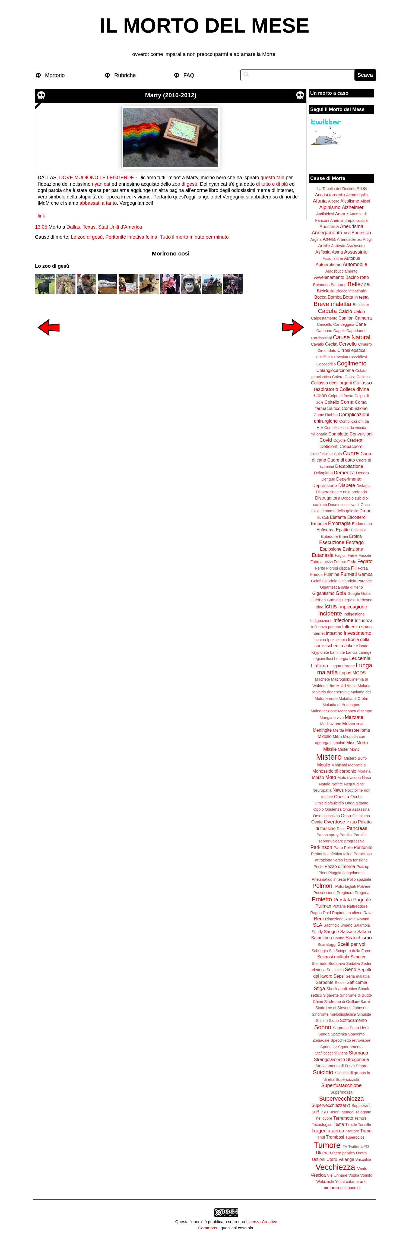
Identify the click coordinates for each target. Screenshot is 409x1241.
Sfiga (319, 988)
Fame (352, 555)
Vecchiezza (335, 1167)
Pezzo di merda (340, 866)
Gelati (316, 581)
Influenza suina (357, 626)
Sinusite (364, 1014)
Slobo (334, 1020)
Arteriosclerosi (349, 239)
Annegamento (327, 232)
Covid (325, 440)
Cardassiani (321, 338)
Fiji (354, 568)
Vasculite (363, 1159)
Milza (337, 736)
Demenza (344, 472)
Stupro (361, 1066)
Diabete (346, 485)
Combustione (354, 408)
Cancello (324, 324)
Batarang (338, 285)
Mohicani (339, 765)
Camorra (363, 317)
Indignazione (321, 620)
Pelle (348, 847)
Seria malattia (358, 976)
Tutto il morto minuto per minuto (194, 237)
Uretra (361, 1153)
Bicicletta (325, 290)
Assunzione (333, 258)
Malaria (364, 686)
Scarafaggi (327, 944)
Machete (322, 679)
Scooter (358, 956)
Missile (330, 749)
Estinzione (353, 549)
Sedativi (353, 963)
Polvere (363, 886)
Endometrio (362, 524)
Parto (338, 847)
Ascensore (355, 246)
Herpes (348, 600)
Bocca (320, 297)
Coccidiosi (358, 357)
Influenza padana (326, 627)
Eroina (355, 536)
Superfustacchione (341, 1085)
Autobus (352, 258)
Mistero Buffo (355, 758)
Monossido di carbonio (334, 771)
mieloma (330, 1187)
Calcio (345, 311)
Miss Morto (357, 742)
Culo (338, 454)
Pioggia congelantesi (346, 873)
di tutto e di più (272, 184)
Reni (319, 918)
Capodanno (356, 331)
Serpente (325, 982)
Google (353, 593)
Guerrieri (318, 600)
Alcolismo (349, 200)
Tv (345, 1146)
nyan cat (101, 184)
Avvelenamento (329, 277)
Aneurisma (351, 226)
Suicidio (323, 1072)
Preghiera (345, 893)
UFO (365, 1146)
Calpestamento (324, 318)
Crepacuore (351, 446)
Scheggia (320, 951)
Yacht (340, 1181)
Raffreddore (357, 906)
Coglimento (351, 363)
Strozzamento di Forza (335, 1066)
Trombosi (335, 1137)
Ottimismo (361, 816)
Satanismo (321, 937)
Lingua (335, 666)
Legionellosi (322, 658)
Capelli (339, 331)
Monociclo (357, 765)
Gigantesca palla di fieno (341, 587)
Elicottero (356, 517)
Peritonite (363, 847)
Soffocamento (353, 1020)
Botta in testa (356, 297)
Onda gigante (356, 803)
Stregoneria (357, 1059)
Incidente (330, 613)
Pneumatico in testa (329, 879)
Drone (365, 510)
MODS (359, 672)
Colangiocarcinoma (335, 370)
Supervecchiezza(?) (330, 1105)
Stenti (343, 1053)
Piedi (323, 873)
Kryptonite (320, 652)
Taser (333, 1112)
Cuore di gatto (341, 459)
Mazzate (354, 717)
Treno (366, 1130)
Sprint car (328, 1047)
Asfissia (323, 252)
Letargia (341, 658)
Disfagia (363, 486)
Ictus (330, 606)
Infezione (343, 620)
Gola (341, 593)
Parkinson (321, 847)
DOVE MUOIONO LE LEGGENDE (96, 177)
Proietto (322, 899)
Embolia (319, 523)
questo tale (272, 177)
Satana (364, 931)
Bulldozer (361, 304)
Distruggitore (327, 497)
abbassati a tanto (98, 203)
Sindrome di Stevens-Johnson (341, 1008)
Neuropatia (321, 790)
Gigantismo (323, 593)
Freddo (316, 574)
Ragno (316, 913)
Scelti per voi (351, 944)
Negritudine (354, 784)
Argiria (316, 239)
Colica (350, 377)
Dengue (328, 479)
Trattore (352, 1131)
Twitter (354, 1146)
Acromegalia (357, 195)
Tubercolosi (355, 1137)
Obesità (341, 796)
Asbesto (338, 246)
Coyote (339, 440)
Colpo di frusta (340, 396)
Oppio (318, 809)
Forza (363, 568)
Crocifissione (321, 454)
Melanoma (352, 723)
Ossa (346, 815)
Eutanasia (323, 555)
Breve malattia (332, 304)
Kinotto (362, 646)
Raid (327, 913)
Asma (337, 252)
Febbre (340, 562)
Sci (331, 951)
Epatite (343, 529)
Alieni (365, 201)
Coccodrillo (326, 364)
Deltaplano (323, 473)
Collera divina (354, 389)
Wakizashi (325, 1181)
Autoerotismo (328, 264)
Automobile (355, 264)
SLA (317, 925)
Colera (337, 377)
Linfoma (319, 665)
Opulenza (333, 809)
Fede (351, 562)
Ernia (343, 536)
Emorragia (339, 523)
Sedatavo (336, 963)
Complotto (338, 433)
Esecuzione (331, 542)
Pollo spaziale (359, 879)
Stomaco (358, 1053)
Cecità (331, 344)
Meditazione (330, 724)
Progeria (362, 893)
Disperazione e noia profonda (341, 492)
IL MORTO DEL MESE (204, 25)
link (41, 216)
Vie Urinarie (337, 1175)
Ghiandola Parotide (355, 581)
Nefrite (337, 784)
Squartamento (350, 1047)
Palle (341, 828)
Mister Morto (349, 749)
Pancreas (357, 828)
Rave (368, 913)
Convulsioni (361, 433)
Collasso (364, 377)
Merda (338, 730)
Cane (360, 324)
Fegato (364, 561)
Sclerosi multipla (333, 956)
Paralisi (346, 835)
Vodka (353, 1175)
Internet (318, 633)
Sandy (317, 932)
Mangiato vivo (332, 717)
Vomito (366, 1175)
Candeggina (343, 324)
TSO (324, 1112)
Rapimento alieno (347, 913)
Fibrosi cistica (338, 568)
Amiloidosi (325, 214)
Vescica (318, 1175)
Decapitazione (349, 466)
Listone (348, 666)
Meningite (322, 730)
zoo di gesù (184, 184)
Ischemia (334, 645)
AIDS (362, 188)
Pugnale (362, 899)
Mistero (329, 757)
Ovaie (317, 821)
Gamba (365, 574)
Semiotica (335, 970)
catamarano (356, 1181)
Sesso (340, 982)
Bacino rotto (357, 277)
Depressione (324, 485)
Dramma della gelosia (339, 511)
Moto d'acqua (349, 777)
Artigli (367, 239)
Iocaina (319, 639)
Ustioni (318, 1159)
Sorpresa (340, 1028)
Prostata (343, 899)
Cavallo (317, 344)
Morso (318, 777)
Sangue (331, 931)
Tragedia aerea (327, 1130)
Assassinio (355, 252)
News (338, 790)
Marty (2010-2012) (170, 95)
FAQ (188, 75)
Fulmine (332, 574)
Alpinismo (329, 207)
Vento (362, 1168)
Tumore (327, 1145)
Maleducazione (324, 711)
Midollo (325, 736)
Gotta (365, 593)
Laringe (365, 652)
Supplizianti (361, 1105)
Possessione (324, 893)
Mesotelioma (357, 730)
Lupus (345, 672)
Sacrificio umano (338, 925)
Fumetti (349, 574)
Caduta (327, 311)
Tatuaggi (347, 1112)
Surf (315, 1112)
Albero (334, 201)
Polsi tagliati (345, 886)
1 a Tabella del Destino (335, 189)
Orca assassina (356, 809)
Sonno (322, 1027)
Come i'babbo (326, 415)
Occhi (356, 796)
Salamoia (362, 925)
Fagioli (340, 555)
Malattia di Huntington (341, 705)
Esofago (355, 542)
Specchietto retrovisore (350, 1040)
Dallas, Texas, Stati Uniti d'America (104, 227)
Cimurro (365, 344)
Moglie (323, 764)
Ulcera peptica (342, 1153)
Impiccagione (352, 607)
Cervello (348, 344)
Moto (330, 777)
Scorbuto (320, 963)
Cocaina (341, 357)
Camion (346, 317)
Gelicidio (329, 581)
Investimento (357, 633)
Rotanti (363, 919)
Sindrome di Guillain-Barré (347, 1001)
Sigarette (331, 995)
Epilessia (359, 530)
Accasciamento (330, 194)
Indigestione (354, 614)
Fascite (365, 555)
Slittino (322, 1020)
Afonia (320, 201)
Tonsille (364, 1124)
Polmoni (323, 885)
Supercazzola (347, 1079)
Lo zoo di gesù (87, 237)
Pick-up (362, 866)
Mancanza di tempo (355, 711)
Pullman (323, 906)
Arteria (329, 239)
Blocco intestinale (351, 291)
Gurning (334, 600)
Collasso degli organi (331, 382)
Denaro (362, 473)
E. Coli (323, 517)
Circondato (326, 350)
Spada (324, 1034)
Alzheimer (353, 207)
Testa (339, 1124)
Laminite (337, 652)
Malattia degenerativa (331, 692)
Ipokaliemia (337, 639)
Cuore (351, 453)
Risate (350, 919)
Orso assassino (326, 816)
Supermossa (342, 1092)
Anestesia (329, 226)
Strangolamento (329, 1059)
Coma (346, 402)
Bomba (335, 297)
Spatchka (339, 1034)
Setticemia (357, 982)
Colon (320, 395)
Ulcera (322, 1152)
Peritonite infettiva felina (131, 237)
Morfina (363, 771)
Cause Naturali (352, 337)
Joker (349, 645)
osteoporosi (350, 1188)
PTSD (352, 822)
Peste (318, 866)
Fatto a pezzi (321, 562)
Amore (341, 213)
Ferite (320, 568)
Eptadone (329, 536)
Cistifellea (324, 357)
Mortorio (55, 75)
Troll (321, 1137)
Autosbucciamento (341, 271)
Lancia (351, 652)
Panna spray (327, 835)
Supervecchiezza (341, 1098)
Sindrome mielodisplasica (334, 1014)
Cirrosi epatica (351, 350)
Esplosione (330, 549)
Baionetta (321, 285)
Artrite (324, 245)
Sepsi (339, 976)
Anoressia (361, 232)
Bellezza (359, 284)
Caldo (359, 311)
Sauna (338, 938)
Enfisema (325, 529)
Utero (331, 1159)
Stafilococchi (326, 1053)
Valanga (346, 1159)
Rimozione (334, 919)
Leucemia (359, 658)
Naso (366, 777)
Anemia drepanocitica (348, 220)
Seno (350, 969)
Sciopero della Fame (353, 951)
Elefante (338, 517)
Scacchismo (358, 937)
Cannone (324, 331)
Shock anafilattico (341, 989)
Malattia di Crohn (353, 698)
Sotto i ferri (359, 1028)
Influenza (364, 620)
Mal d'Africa (346, 686)
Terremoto (343, 1118)
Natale (324, 784)
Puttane (339, 906)
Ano (347, 233)
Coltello (332, 402)
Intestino (334, 633)
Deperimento (349, 478)
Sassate (348, 931)
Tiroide (351, 1124)
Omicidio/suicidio (329, 803)
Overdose (334, 822)
